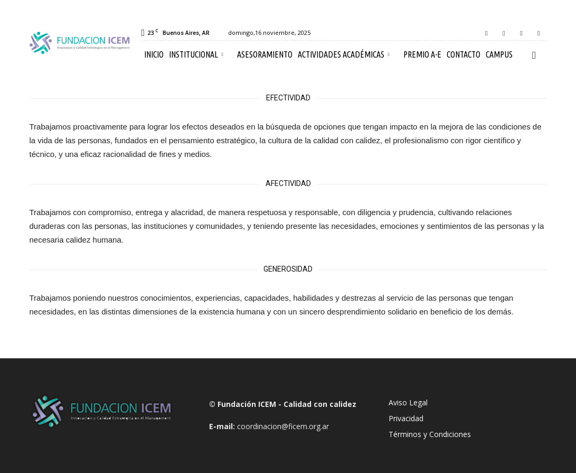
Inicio (154, 54)
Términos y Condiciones (430, 434)
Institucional (196, 54)
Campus (499, 54)
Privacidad (406, 418)
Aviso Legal (408, 402)
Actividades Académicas (344, 54)
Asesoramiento (264, 54)
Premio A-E (422, 54)
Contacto (463, 54)
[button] (534, 55)
